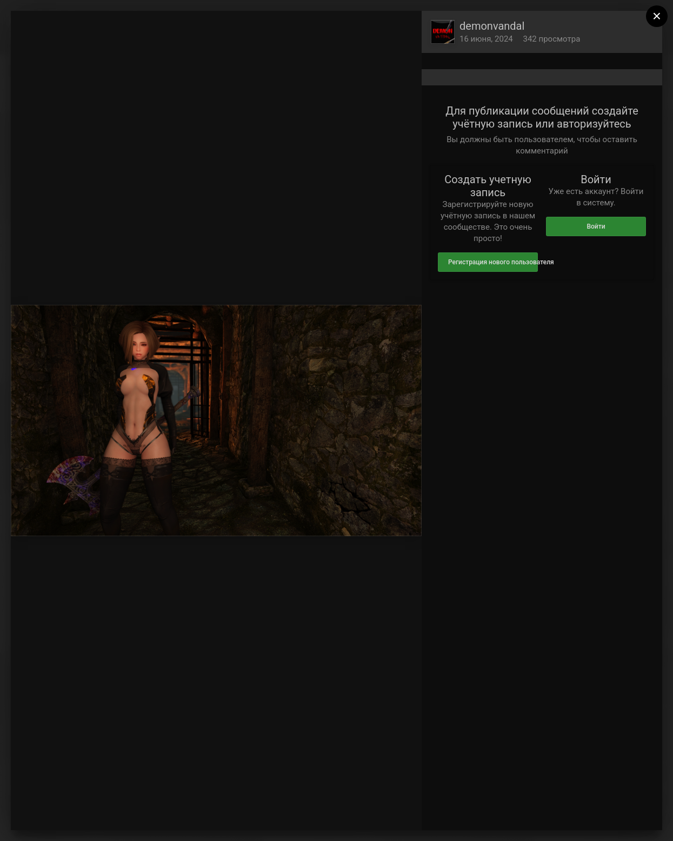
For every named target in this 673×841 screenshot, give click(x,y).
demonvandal (491, 25)
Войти (596, 226)
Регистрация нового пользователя (493, 262)
